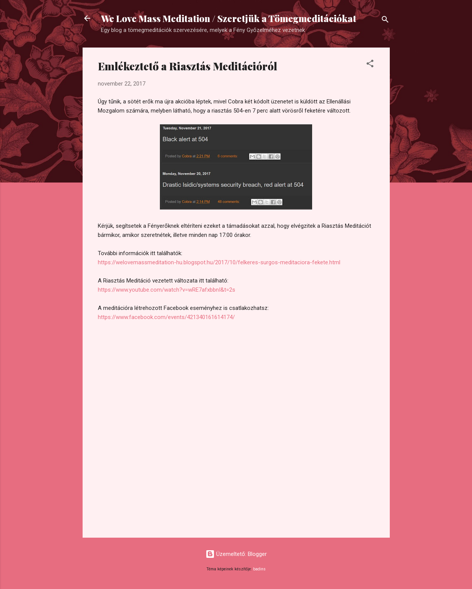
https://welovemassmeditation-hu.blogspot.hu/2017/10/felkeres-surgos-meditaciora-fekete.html (219, 262)
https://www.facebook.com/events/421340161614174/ (166, 317)
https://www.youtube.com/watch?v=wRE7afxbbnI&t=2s (166, 289)
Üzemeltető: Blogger (236, 554)
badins (259, 569)
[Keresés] (385, 20)
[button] (370, 65)
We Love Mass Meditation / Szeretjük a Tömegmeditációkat (228, 18)
